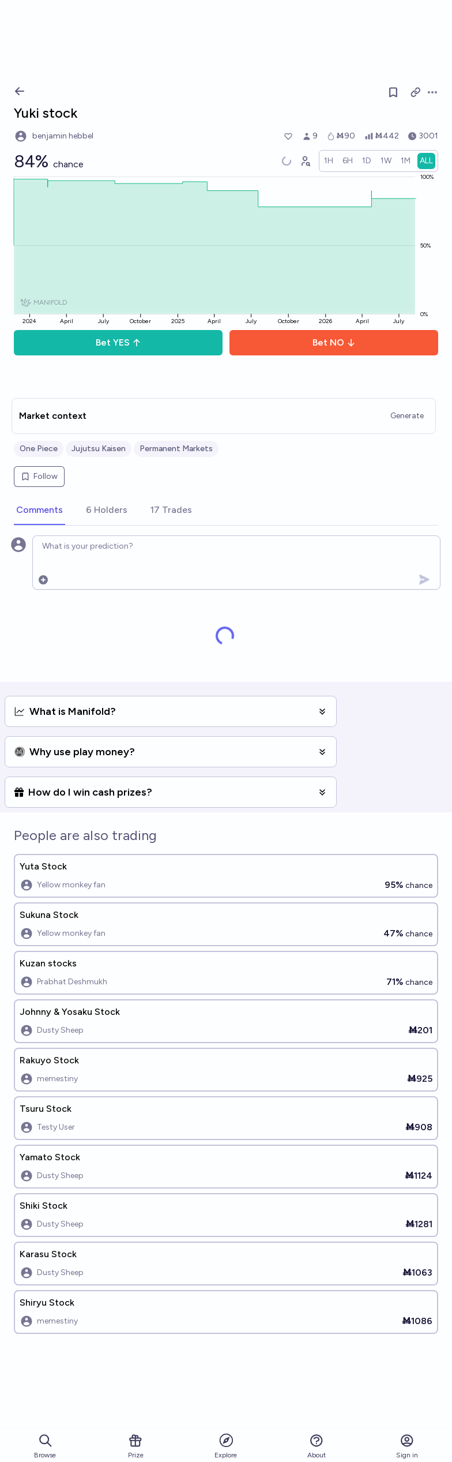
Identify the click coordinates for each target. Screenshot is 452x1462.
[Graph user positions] (305, 161)
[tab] (39, 510)
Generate (407, 416)
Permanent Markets (176, 448)
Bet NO (334, 342)
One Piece (39, 448)
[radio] (329, 161)
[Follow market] (393, 92)
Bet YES (118, 342)
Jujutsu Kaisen (98, 448)
